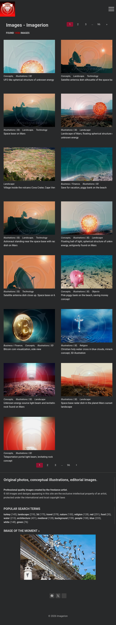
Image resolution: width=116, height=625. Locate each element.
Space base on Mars (14, 133)
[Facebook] (52, 595)
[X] (58, 595)
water (7, 518)
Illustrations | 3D (24, 76)
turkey (7, 514)
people (78, 518)
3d (37, 514)
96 (98, 24)
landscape (23, 514)
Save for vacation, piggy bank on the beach (84, 187)
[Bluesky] (64, 595)
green (20, 522)
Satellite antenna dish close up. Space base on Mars (31, 295)
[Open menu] (111, 9)
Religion (84, 345)
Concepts (8, 76)
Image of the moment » (22, 531)
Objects (95, 291)
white (6, 522)
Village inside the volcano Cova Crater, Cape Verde (30, 187)
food (103, 514)
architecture (23, 518)
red (91, 514)
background (61, 518)
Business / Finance (70, 184)
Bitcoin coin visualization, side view (22, 349)
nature (63, 514)
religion (78, 514)
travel (49, 514)
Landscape (78, 76)
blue (92, 518)
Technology (92, 76)
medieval (42, 518)
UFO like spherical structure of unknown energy (29, 79)
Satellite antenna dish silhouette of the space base (88, 79)
